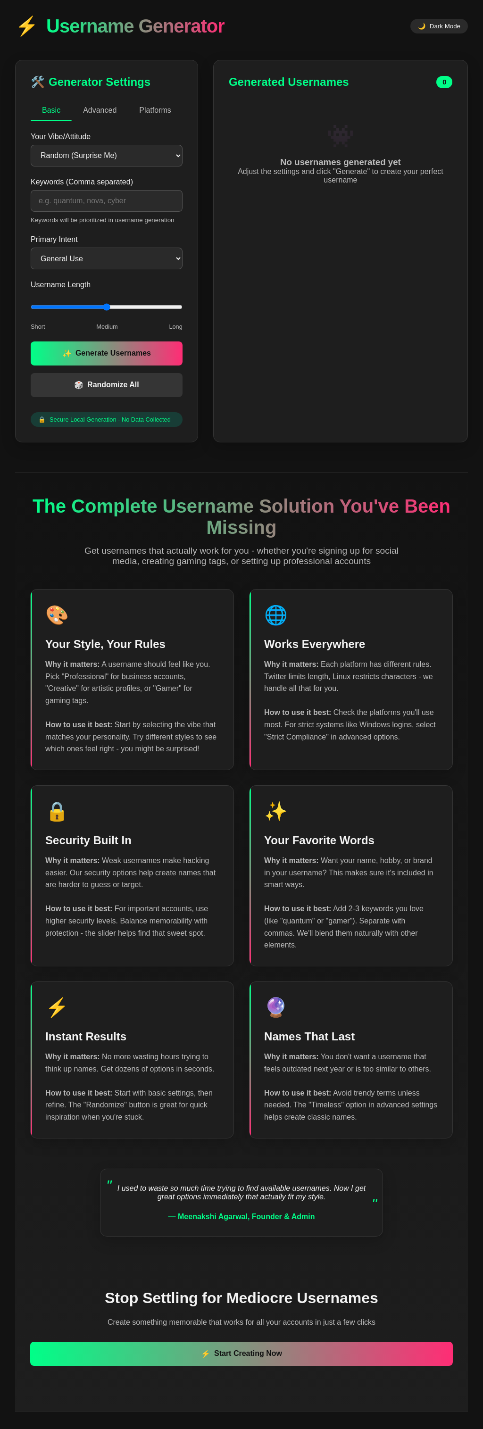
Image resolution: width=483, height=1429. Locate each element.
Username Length (61, 285)
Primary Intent (54, 239)
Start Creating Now (241, 1356)
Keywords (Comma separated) (82, 182)
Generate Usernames (106, 353)
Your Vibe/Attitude (61, 137)
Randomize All (106, 385)
